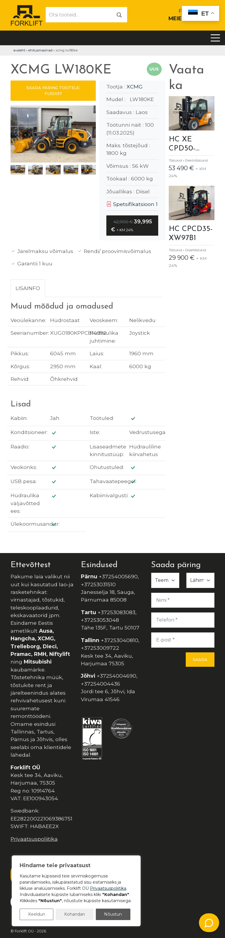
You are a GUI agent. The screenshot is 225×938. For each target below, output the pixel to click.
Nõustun (113, 914)
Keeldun (36, 914)
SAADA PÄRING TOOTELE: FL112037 (53, 90)
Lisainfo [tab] (28, 288)
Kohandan (74, 914)
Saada (200, 659)
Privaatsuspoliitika (34, 839)
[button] (89, 135)
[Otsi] (119, 14)
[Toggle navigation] (215, 38)
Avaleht (19, 50)
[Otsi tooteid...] (79, 14)
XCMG (135, 86)
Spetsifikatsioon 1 (132, 204)
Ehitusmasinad (40, 50)
